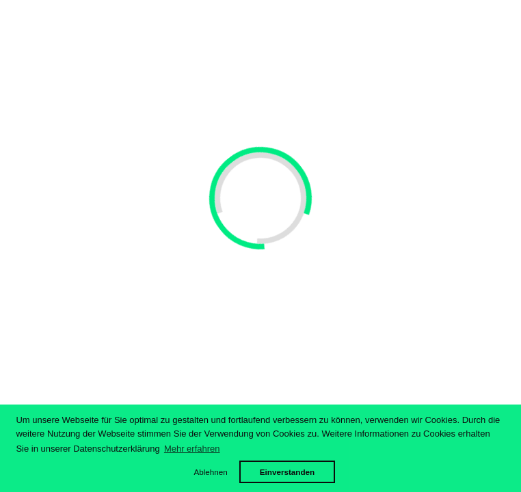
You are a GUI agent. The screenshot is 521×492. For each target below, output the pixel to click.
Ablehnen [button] (210, 471)
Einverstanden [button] (287, 471)
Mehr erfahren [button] (192, 448)
